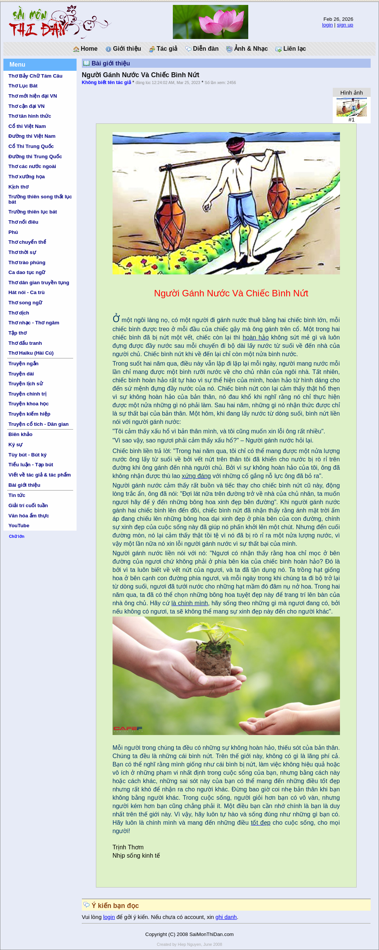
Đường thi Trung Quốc (35, 156)
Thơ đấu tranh (25, 343)
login (327, 25)
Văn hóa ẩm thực (28, 516)
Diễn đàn (202, 48)
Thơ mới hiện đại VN (32, 96)
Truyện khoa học (28, 403)
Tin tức (16, 495)
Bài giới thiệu (24, 485)
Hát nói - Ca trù (26, 292)
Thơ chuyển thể (27, 242)
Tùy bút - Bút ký (27, 455)
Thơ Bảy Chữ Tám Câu (35, 76)
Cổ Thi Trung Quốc (31, 146)
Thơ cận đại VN (26, 106)
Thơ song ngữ (25, 302)
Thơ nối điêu (23, 222)
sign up (345, 25)
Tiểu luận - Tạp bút (30, 464)
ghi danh (226, 917)
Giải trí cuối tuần (28, 505)
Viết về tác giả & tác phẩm (39, 475)
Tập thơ (17, 333)
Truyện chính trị (27, 394)
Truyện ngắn (23, 363)
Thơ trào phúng (26, 262)
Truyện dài (21, 374)
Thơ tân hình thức (29, 116)
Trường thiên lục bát (32, 212)
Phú (13, 232)
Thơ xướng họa (26, 176)
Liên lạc (291, 48)
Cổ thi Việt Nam (27, 126)
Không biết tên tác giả (106, 82)
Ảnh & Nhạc (247, 48)
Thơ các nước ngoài (32, 166)
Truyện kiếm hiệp (29, 414)
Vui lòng (92, 917)
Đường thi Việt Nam (31, 136)
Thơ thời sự (22, 252)
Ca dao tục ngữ (26, 272)
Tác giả (163, 48)
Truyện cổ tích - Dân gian (38, 424)
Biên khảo (20, 434)
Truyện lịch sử (25, 383)
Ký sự (15, 444)
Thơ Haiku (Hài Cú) (30, 353)
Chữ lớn (17, 536)
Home (85, 48)
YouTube (18, 525)
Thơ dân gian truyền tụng (38, 282)
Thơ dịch (18, 313)
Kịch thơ (18, 187)
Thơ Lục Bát (23, 86)
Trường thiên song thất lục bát (40, 199)
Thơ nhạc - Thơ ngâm (33, 322)
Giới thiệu (123, 48)
